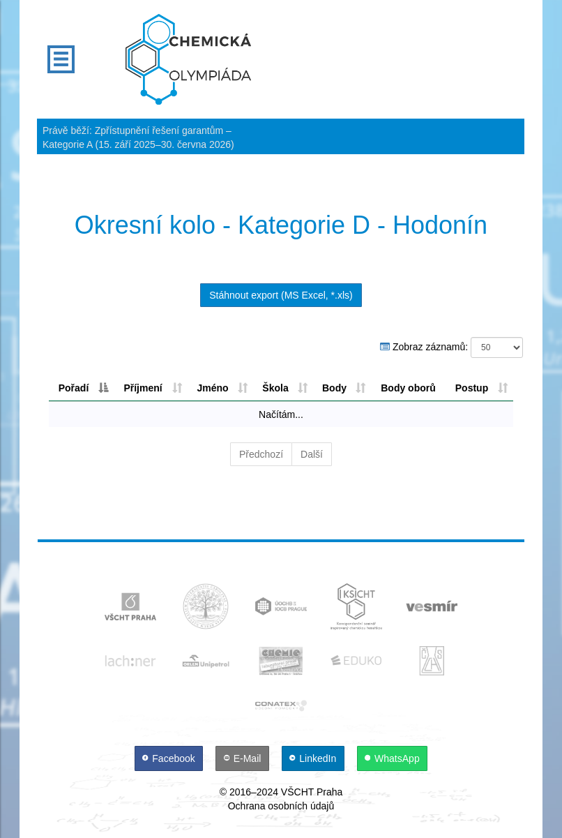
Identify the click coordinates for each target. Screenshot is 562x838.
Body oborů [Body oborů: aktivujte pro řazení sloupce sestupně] (408, 388)
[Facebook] (170, 758)
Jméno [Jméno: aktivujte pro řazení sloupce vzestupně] (212, 388)
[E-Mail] (244, 758)
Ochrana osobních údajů (281, 805)
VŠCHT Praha (311, 792)
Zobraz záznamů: (451, 347)
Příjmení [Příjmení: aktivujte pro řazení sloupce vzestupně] (142, 388)
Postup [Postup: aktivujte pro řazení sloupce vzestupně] (471, 388)
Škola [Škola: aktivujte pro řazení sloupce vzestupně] (275, 388)
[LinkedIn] (314, 758)
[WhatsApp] (392, 758)
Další (312, 454)
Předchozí (261, 454)
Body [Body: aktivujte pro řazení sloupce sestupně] (334, 388)
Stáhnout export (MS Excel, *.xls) (280, 295)
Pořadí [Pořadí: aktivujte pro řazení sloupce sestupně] (74, 388)
